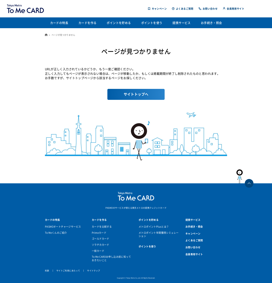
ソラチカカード (100, 244)
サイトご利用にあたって (68, 270)
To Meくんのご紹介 (56, 232)
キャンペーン (159, 8)
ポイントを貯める (149, 219)
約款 (47, 270)
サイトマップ (93, 270)
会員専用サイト (235, 8)
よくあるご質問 (184, 8)
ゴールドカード (100, 238)
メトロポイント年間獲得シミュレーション (158, 234)
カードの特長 (52, 219)
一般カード (98, 250)
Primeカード (99, 232)
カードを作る (99, 219)
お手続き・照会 (194, 226)
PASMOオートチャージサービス (63, 226)
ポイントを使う (147, 246)
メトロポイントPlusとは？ (154, 226)
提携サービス (192, 219)
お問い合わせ (210, 8)
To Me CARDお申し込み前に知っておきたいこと (111, 258)
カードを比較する (102, 226)
